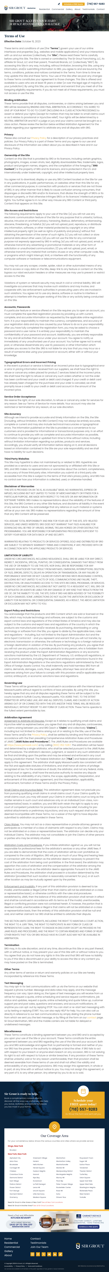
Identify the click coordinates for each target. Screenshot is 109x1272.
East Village (14, 1181)
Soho (58, 1194)
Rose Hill (59, 1191)
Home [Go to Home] (8, 1238)
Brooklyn (13, 1150)
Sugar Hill (83, 1161)
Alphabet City (15, 1158)
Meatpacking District (64, 1171)
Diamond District (16, 1177)
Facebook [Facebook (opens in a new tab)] (38, 1254)
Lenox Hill (36, 1187)
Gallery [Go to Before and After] (69, 9)
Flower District (15, 1187)
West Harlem (85, 1194)
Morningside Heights (64, 1174)
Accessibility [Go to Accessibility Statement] (8, 1266)
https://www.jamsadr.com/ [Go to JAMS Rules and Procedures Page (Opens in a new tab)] (22, 745)
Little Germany (38, 1194)
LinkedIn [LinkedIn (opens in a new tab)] (55, 1254)
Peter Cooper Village (64, 1184)
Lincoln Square (39, 1191)
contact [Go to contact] (91, 1017)
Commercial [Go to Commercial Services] (58, 9)
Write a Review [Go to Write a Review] (59, 4)
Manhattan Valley (63, 1161)
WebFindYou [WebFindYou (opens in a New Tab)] (101, 1266)
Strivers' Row (61, 1197)
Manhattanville (62, 1164)
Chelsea (13, 1171)
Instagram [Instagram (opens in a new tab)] (32, 1254)
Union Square (85, 1177)
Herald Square (39, 1168)
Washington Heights (87, 1187)
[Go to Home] (20, 7)
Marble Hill (60, 1168)
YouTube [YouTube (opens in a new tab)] (49, 1254)
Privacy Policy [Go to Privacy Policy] (38, 138)
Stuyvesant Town (86, 1158)
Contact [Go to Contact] (101, 9)
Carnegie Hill (15, 1168)
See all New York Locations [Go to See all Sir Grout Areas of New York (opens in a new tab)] (52, 1202)
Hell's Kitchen (38, 1164)
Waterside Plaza (86, 1191)
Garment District (16, 1194)
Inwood (36, 1174)
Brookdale (14, 1164)
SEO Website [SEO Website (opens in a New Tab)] (82, 1266)
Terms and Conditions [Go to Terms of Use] (35, 1266)
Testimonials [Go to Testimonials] (88, 9)
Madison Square (39, 1197)
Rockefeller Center (63, 1187)
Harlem (36, 1161)
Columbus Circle (16, 1174)
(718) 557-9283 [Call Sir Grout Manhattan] (96, 3)
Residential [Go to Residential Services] (44, 9)
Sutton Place (85, 1164)
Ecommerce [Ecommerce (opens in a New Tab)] (90, 1266)
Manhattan (60, 1158)
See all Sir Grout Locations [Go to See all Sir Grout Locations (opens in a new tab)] (43, 1205)
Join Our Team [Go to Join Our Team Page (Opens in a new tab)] (39, 1247)
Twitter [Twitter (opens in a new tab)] (44, 1254)
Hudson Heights (39, 1171)
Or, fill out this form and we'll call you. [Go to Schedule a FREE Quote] (83, 1114)
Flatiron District (15, 1184)
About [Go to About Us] (77, 9)
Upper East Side (86, 1181)
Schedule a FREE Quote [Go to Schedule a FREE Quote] (73, 4)
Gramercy (14, 1197)
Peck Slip (59, 1181)
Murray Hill (60, 1177)
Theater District (86, 1171)
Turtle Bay (84, 1174)
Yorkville (83, 1197)
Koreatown (37, 1181)
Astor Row (14, 1161)
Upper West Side (86, 1184)
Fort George (14, 1191)
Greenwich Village (40, 1158)
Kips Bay (36, 1177)
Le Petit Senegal (39, 1184)
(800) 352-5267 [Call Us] (62, 745)
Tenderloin (84, 1168)
